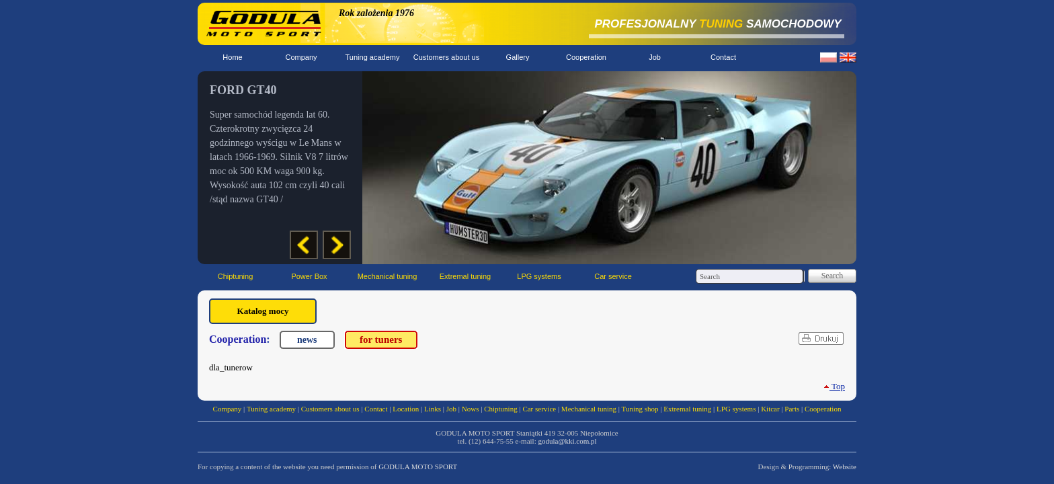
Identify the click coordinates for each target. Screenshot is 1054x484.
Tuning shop (640, 409)
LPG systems (539, 276)
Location (406, 409)
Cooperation (586, 57)
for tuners (381, 339)
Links (432, 409)
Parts (791, 409)
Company (301, 57)
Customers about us (446, 57)
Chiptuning (235, 276)
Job (655, 57)
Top (834, 386)
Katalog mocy (263, 311)
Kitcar (770, 409)
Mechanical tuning (387, 276)
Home (232, 57)
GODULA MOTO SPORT (417, 466)
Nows (470, 409)
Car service (613, 276)
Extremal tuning (465, 276)
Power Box (309, 276)
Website (844, 466)
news (307, 340)
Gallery (518, 57)
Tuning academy (373, 57)
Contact (723, 57)
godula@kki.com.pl (567, 441)
